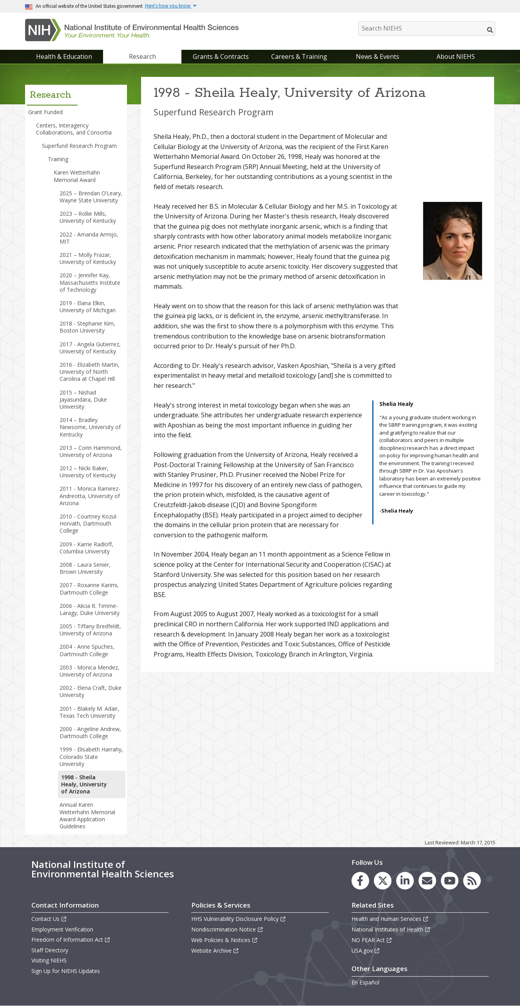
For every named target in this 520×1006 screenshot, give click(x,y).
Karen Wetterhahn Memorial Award (77, 176)
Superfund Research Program (79, 145)
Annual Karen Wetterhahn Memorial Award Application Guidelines (87, 815)
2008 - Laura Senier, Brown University (85, 568)
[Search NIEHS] (426, 28)
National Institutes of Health (391, 929)
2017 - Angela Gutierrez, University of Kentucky (90, 347)
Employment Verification (62, 929)
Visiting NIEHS (49, 960)
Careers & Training (299, 56)
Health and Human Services (390, 918)
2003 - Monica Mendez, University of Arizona (90, 671)
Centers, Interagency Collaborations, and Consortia (74, 129)
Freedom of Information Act (71, 939)
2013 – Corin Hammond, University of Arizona (91, 451)
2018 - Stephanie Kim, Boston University (87, 327)
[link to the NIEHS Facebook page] (360, 881)
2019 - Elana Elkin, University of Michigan (88, 306)
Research (142, 56)
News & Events (377, 56)
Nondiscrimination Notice (227, 929)
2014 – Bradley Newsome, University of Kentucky (90, 427)
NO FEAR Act (371, 940)
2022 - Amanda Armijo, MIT (89, 238)
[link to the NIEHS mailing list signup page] (427, 881)
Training (58, 159)
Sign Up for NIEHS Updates (65, 971)
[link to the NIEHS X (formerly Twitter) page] (382, 881)
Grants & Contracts (221, 56)
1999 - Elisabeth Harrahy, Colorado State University (91, 756)
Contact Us (49, 918)
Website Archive (215, 950)
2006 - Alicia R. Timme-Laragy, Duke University (90, 609)
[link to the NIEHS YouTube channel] (449, 881)
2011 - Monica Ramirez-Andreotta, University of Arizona (90, 495)
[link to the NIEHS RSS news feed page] (472, 881)
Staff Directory (49, 950)
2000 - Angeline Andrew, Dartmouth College (90, 732)
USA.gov (365, 950)
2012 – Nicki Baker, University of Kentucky (88, 471)
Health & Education (64, 56)
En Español (365, 982)
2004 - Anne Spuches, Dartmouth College (87, 650)
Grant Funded (45, 112)
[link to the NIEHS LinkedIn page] (405, 881)
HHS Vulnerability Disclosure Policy (238, 918)
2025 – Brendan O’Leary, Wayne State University (91, 196)
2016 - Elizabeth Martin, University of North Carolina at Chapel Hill (90, 371)
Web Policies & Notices (224, 940)
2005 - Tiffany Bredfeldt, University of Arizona (90, 629)
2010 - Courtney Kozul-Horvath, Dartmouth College (89, 523)
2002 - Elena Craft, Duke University (90, 691)
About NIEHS (456, 56)
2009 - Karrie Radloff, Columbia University (86, 547)
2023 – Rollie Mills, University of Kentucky (88, 217)
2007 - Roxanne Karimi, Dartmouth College (89, 588)
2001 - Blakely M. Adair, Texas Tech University (89, 712)
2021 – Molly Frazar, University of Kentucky (88, 258)
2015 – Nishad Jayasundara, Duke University (83, 399)
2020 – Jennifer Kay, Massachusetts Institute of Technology (90, 282)
